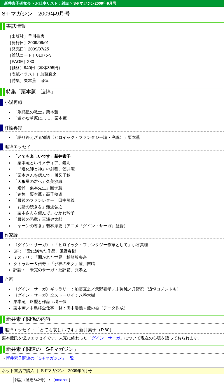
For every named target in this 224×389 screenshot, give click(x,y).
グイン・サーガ (106, 338)
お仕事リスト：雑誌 (52, 3)
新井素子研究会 (17, 3)
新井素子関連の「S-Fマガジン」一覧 (40, 358)
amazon (62, 380)
